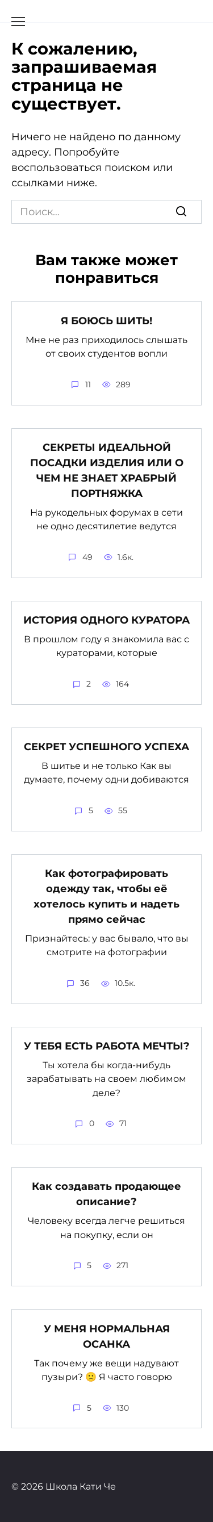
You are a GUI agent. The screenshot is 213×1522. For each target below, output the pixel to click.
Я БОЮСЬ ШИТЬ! (106, 320)
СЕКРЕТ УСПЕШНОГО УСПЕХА (106, 747)
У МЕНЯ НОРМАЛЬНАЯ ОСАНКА (107, 1336)
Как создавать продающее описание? (106, 1194)
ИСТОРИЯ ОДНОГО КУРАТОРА (106, 620)
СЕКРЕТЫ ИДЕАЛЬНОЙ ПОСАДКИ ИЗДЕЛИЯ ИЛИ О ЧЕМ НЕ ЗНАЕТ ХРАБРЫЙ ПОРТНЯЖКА (106, 470)
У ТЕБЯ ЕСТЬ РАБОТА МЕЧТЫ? (107, 1046)
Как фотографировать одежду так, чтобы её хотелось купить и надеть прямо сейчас (106, 896)
